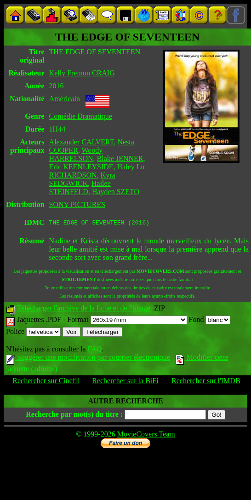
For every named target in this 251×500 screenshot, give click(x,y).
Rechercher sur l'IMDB (205, 382)
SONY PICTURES (77, 204)
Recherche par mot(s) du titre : (74, 416)
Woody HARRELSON (76, 154)
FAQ (94, 350)
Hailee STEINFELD (80, 187)
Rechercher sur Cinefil (45, 382)
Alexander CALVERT (81, 142)
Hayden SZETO (115, 191)
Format (127, 321)
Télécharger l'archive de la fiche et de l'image (83, 309)
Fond (210, 321)
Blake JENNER (120, 158)
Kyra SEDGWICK (82, 179)
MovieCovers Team (146, 435)
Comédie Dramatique (80, 116)
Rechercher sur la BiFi (125, 382)
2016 (56, 86)
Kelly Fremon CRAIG (82, 73)
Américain (64, 99)
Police (33, 333)
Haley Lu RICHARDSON (97, 171)
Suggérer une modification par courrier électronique (88, 358)
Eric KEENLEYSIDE (81, 167)
